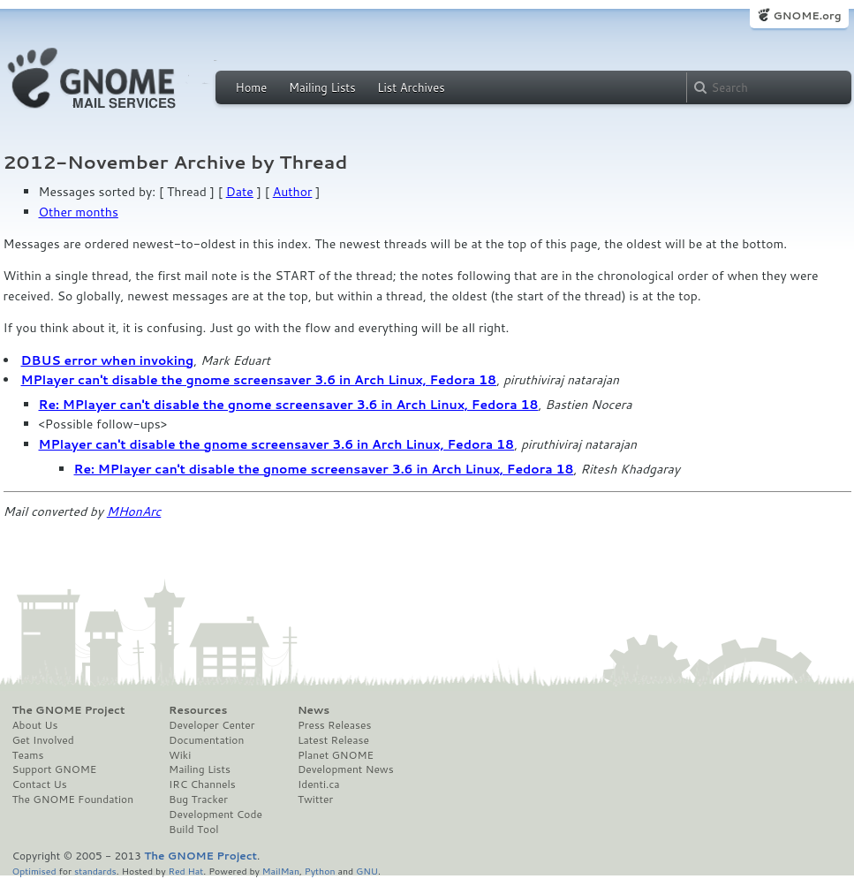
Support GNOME (54, 769)
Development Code (215, 814)
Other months (78, 212)
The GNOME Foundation (73, 799)
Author (293, 192)
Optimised (34, 870)
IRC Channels (202, 784)
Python (320, 870)
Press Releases (334, 725)
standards (95, 870)
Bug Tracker (198, 799)
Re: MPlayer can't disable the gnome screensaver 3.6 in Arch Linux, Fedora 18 (289, 404)
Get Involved (43, 740)
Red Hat (185, 870)
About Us (35, 725)
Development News (346, 769)
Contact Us (39, 784)
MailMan (280, 870)
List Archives (410, 87)
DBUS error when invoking (107, 360)
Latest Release (333, 740)
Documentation (206, 740)
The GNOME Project (68, 710)
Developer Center (211, 725)
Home (252, 87)
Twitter (315, 799)
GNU (367, 870)
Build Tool (193, 829)
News (313, 710)
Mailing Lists (322, 87)
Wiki (180, 755)
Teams (28, 755)
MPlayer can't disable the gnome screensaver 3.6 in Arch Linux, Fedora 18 (259, 380)
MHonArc (134, 511)
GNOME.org (807, 15)
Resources (198, 710)
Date (239, 192)
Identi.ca (319, 784)
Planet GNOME (336, 755)
